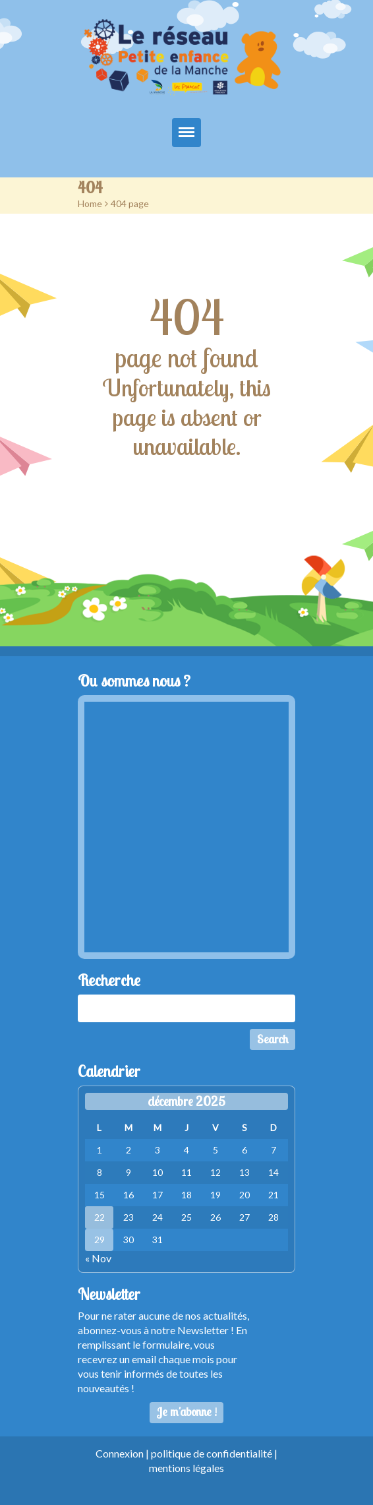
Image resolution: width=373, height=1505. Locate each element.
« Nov (98, 1258)
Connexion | (123, 1453)
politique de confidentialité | (214, 1453)
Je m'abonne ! (187, 1411)
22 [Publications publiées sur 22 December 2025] (99, 1217)
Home (90, 203)
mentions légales (186, 1467)
